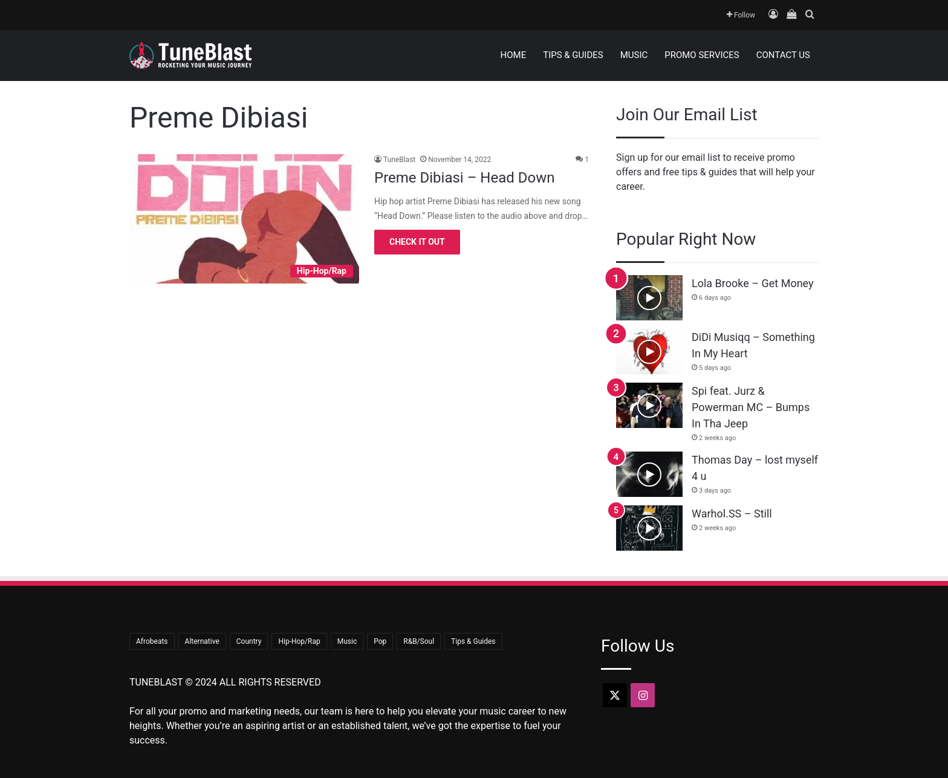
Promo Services (701, 55)
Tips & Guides (573, 55)
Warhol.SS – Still (732, 513)
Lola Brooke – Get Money (753, 283)
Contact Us (783, 55)
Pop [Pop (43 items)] (380, 641)
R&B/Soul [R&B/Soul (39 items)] (418, 641)
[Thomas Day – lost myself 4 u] (649, 474)
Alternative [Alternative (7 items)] (202, 641)
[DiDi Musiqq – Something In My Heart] (649, 351)
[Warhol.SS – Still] (649, 528)
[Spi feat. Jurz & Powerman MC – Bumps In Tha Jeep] (649, 405)
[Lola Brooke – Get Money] (649, 297)
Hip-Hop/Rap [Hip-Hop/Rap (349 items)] (299, 641)
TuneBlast (399, 159)
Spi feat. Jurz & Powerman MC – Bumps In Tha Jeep (751, 407)
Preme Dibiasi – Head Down (464, 177)
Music (634, 55)
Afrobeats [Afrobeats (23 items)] (152, 641)
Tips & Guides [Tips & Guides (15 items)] (473, 641)
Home (514, 55)
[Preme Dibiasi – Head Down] (244, 219)
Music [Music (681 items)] (347, 641)
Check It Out (417, 242)
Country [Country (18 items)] (249, 641)
